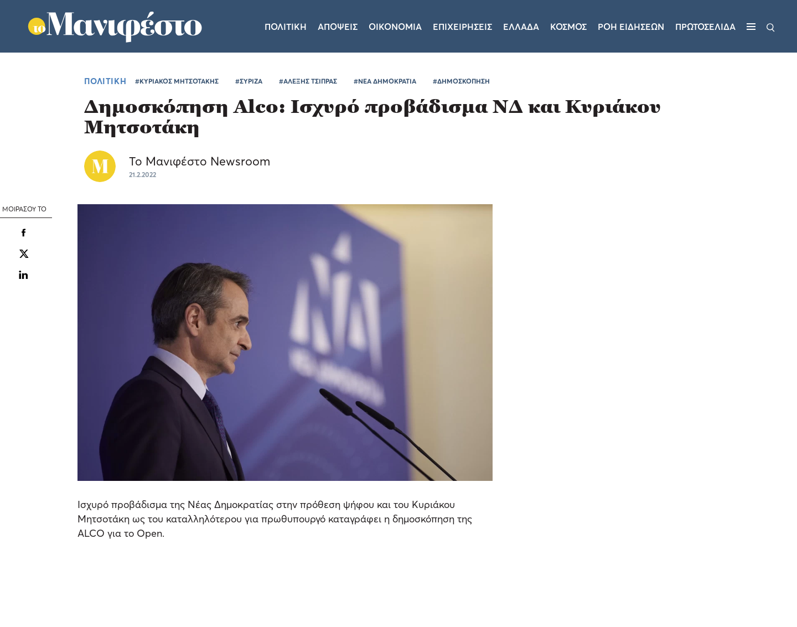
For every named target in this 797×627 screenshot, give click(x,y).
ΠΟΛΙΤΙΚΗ (105, 81)
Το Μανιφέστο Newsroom (199, 161)
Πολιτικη (286, 26)
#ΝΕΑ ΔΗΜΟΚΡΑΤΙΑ (385, 81)
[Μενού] (751, 26)
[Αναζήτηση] (771, 26)
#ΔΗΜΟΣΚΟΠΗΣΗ (461, 81)
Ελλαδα (521, 26)
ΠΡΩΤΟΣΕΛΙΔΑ (705, 26)
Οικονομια (395, 26)
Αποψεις (338, 26)
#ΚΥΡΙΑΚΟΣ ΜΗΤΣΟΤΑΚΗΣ (177, 81)
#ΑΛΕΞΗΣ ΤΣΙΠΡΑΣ (308, 81)
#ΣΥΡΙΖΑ (248, 81)
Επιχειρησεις (462, 26)
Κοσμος (568, 26)
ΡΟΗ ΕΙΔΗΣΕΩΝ (631, 26)
